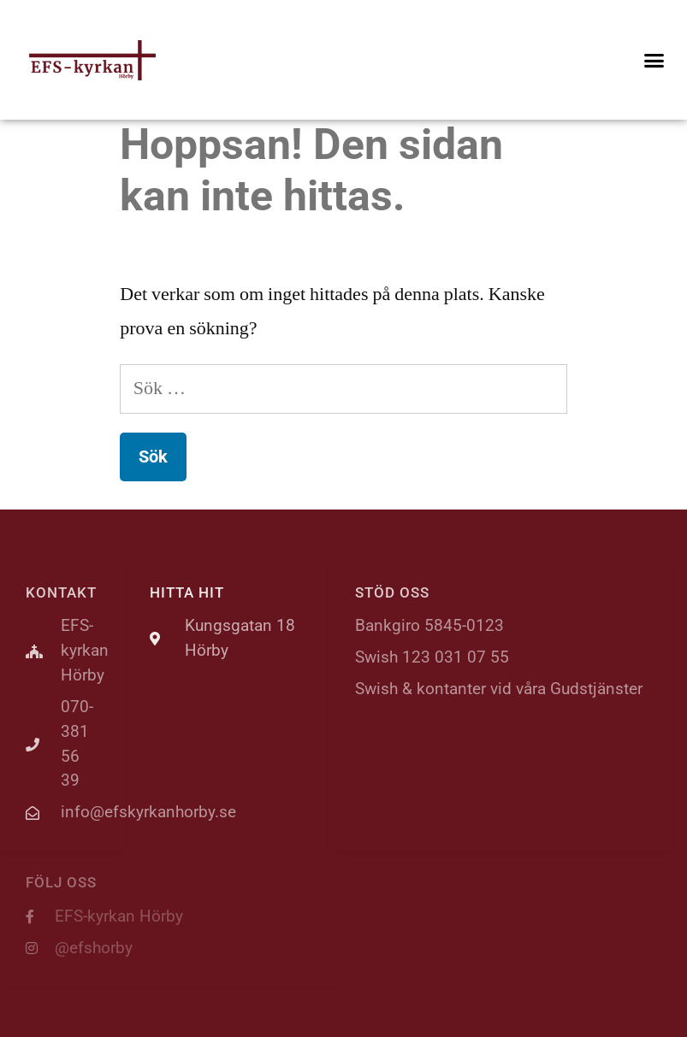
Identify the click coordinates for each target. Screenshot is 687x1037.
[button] (653, 60)
